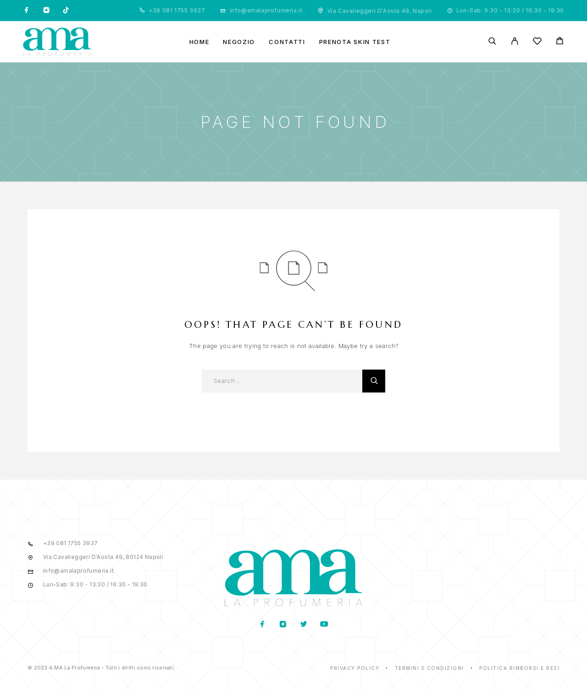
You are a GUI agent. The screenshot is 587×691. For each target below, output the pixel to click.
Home (199, 42)
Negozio (239, 42)
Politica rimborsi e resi (519, 668)
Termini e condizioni (429, 668)
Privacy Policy (354, 668)
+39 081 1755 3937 (177, 10)
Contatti (287, 42)
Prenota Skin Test (355, 42)
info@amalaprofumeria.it (266, 10)
